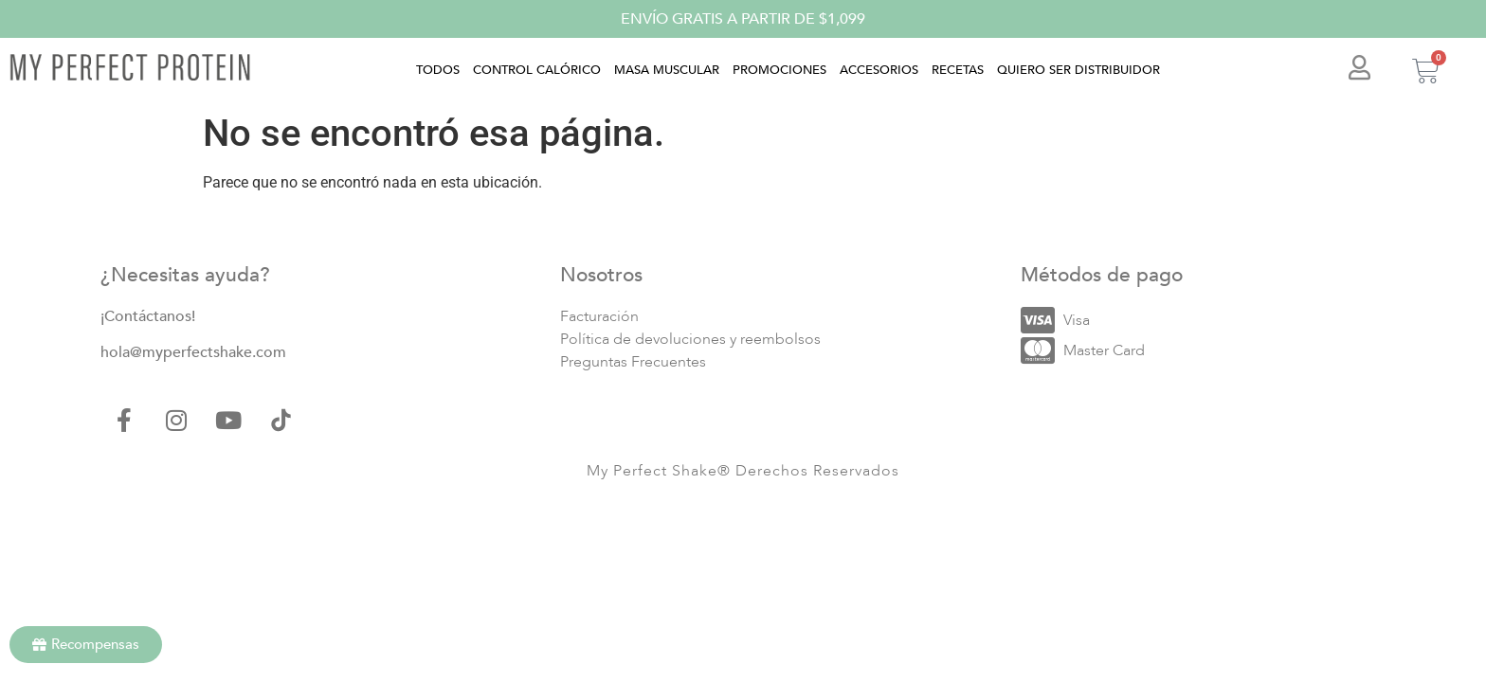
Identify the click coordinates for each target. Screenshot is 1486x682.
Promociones (779, 70)
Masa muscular (666, 70)
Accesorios (879, 70)
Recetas (958, 70)
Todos (438, 70)
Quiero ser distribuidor (1078, 70)
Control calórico (537, 70)
